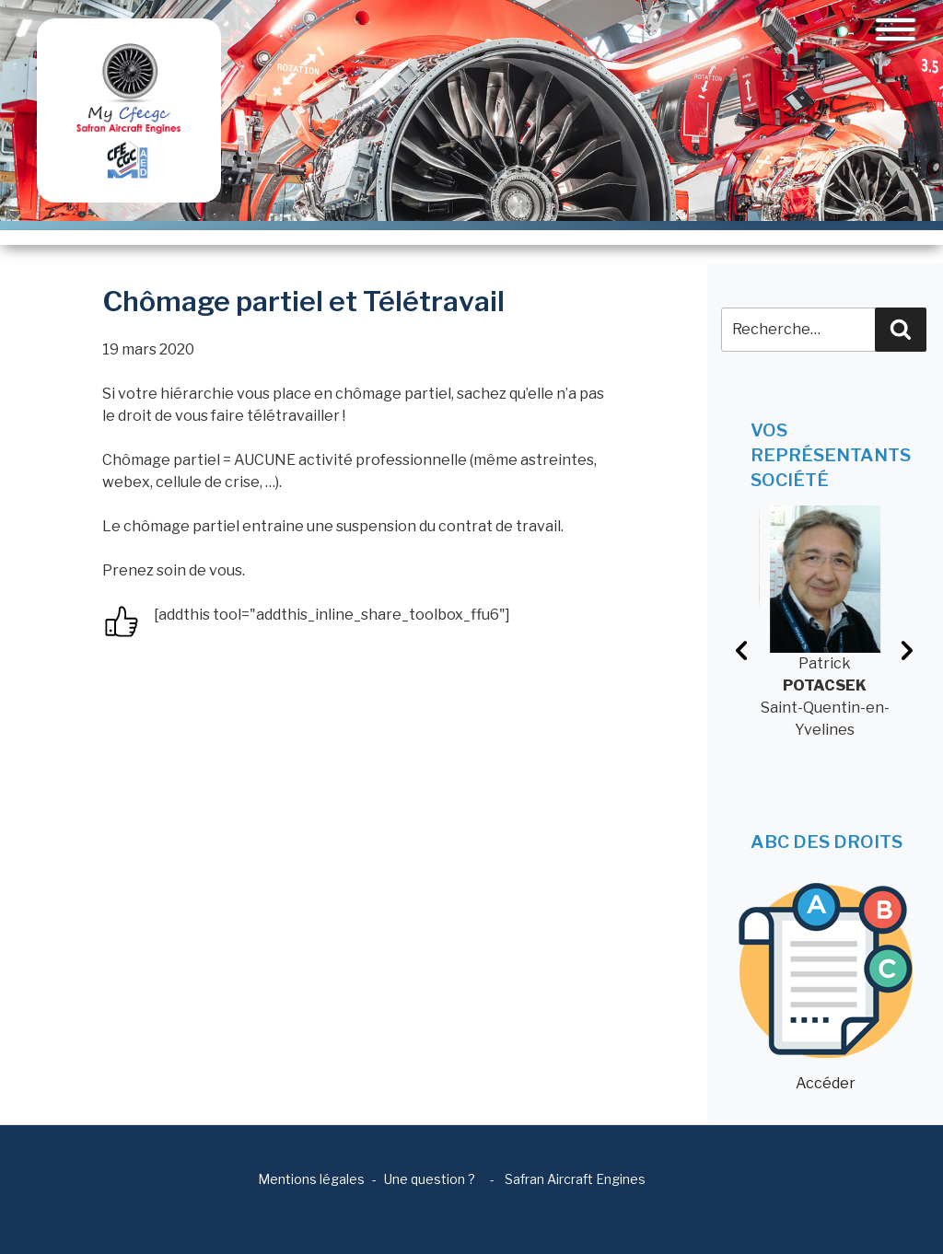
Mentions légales (311, 1179)
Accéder (826, 987)
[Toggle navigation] (895, 29)
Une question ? (429, 1179)
